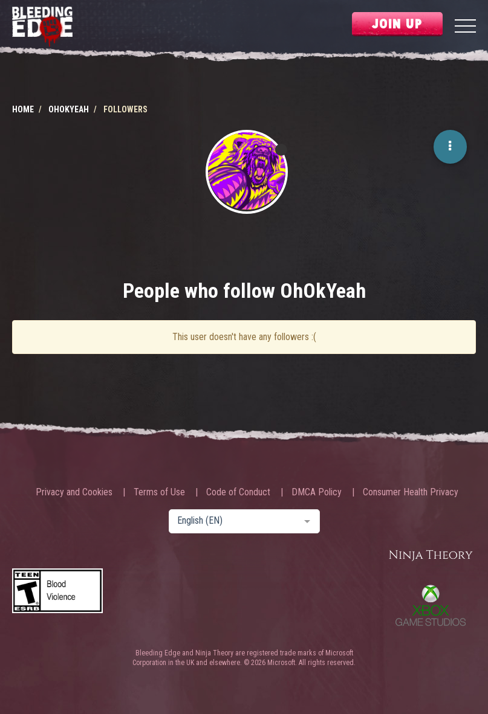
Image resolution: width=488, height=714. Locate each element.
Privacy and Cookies (74, 492)
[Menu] (465, 27)
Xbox (430, 605)
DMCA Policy (316, 492)
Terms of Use (159, 492)
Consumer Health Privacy (410, 492)
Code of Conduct (238, 492)
